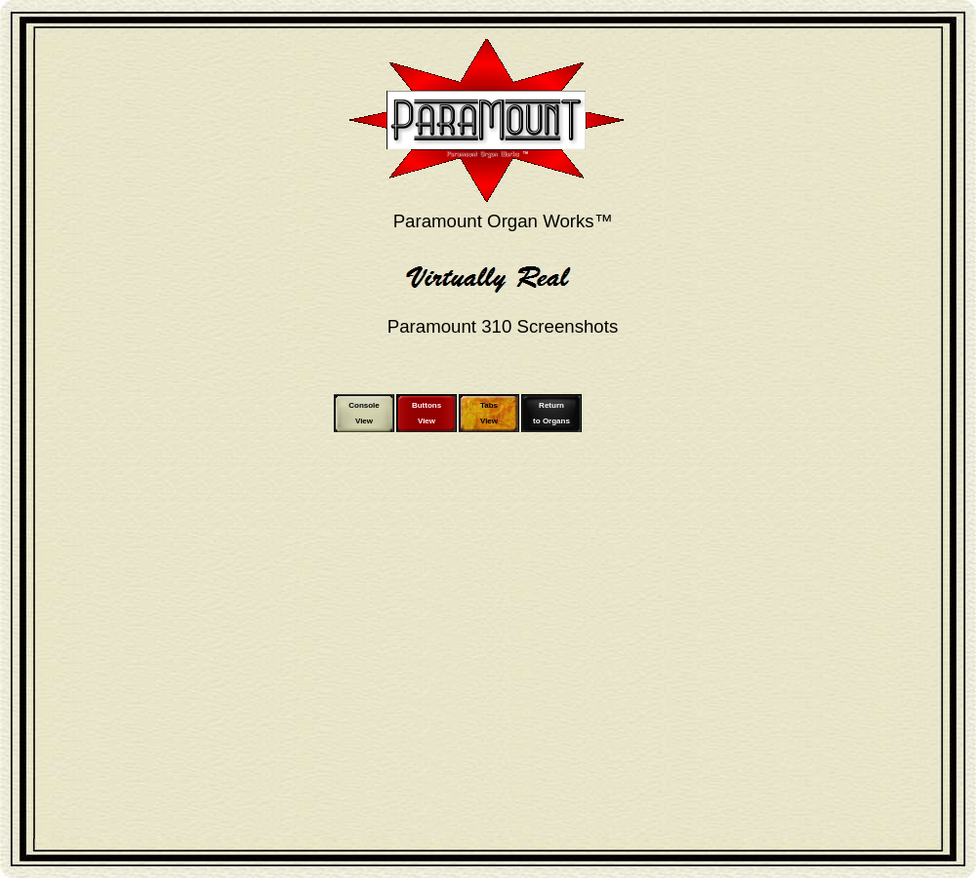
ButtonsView (426, 413)
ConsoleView (364, 413)
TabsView (489, 413)
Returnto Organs (551, 413)
